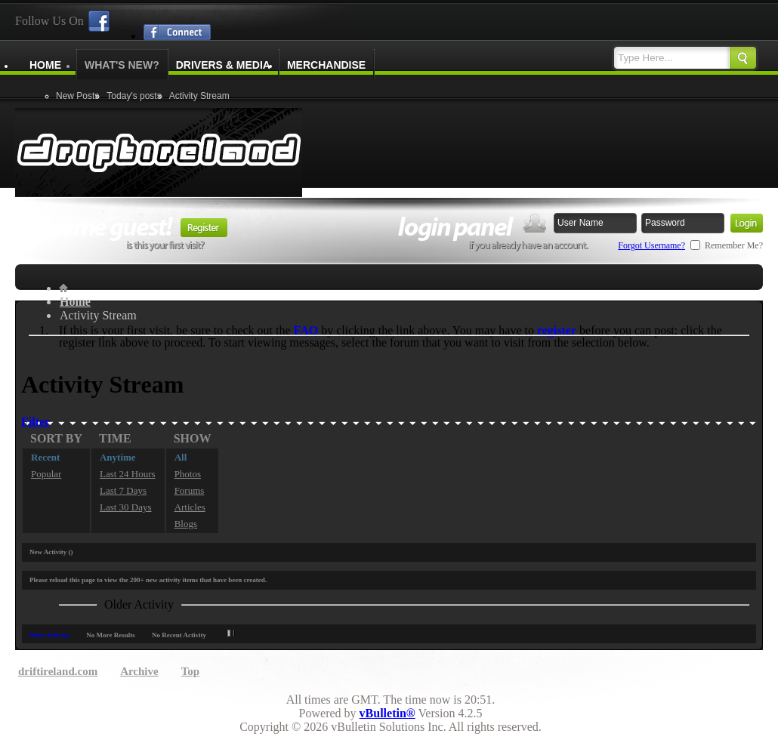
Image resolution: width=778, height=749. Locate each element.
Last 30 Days (126, 507)
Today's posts (134, 96)
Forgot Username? (651, 245)
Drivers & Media (223, 65)
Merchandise (326, 65)
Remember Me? (726, 245)
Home (45, 65)
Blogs (185, 523)
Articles (189, 507)
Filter (35, 421)
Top (190, 671)
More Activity (49, 635)
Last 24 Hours (128, 473)
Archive (139, 671)
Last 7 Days (123, 490)
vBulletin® (387, 713)
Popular (46, 473)
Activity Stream (199, 96)
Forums (189, 490)
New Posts (77, 96)
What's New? (122, 65)
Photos (187, 473)
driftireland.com (57, 671)
